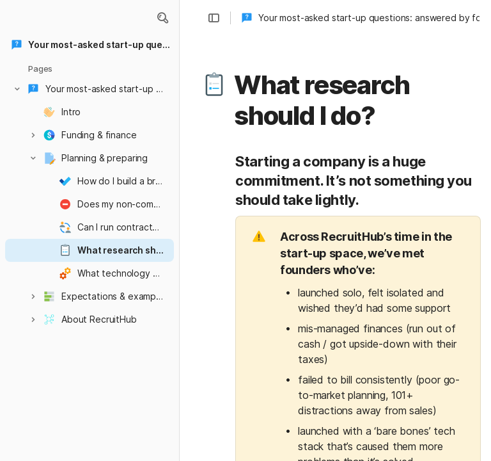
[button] (162, 18)
